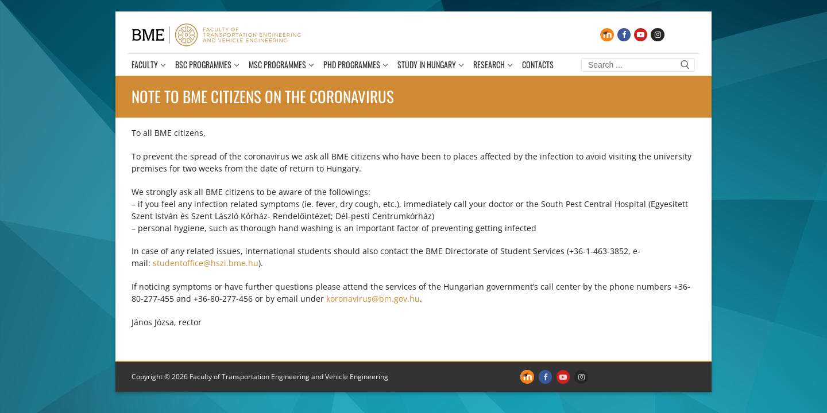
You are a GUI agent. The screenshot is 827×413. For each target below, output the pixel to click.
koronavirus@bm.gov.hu (373, 298)
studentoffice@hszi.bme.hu (205, 263)
